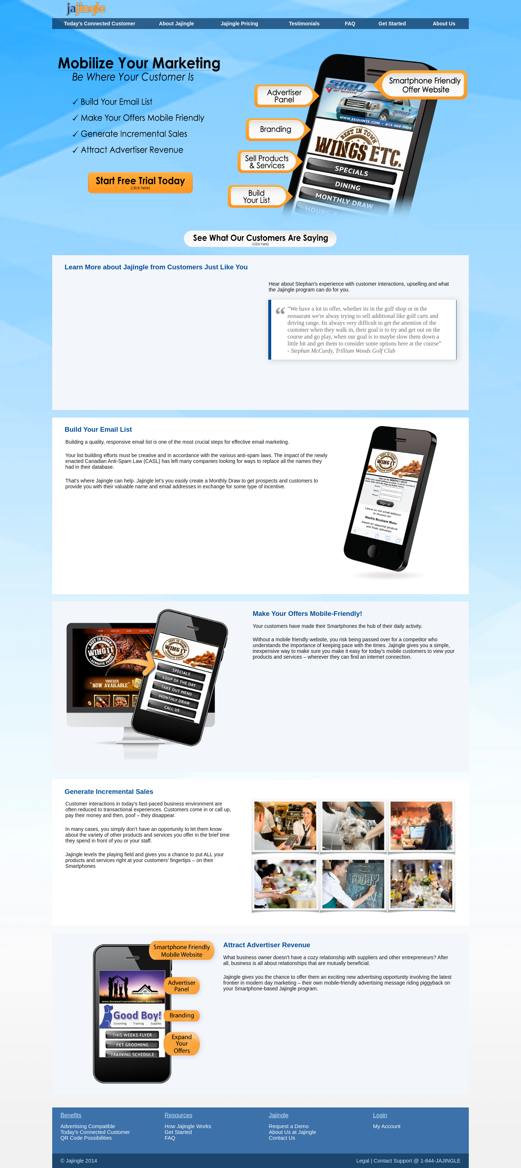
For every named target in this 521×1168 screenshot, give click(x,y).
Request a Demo (289, 1126)
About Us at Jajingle (292, 1132)
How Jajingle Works (188, 1126)
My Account (387, 1126)
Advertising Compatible (88, 1126)
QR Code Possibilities (86, 1138)
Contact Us (282, 1138)
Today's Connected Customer (95, 1132)
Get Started (178, 1132)
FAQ (170, 1138)
